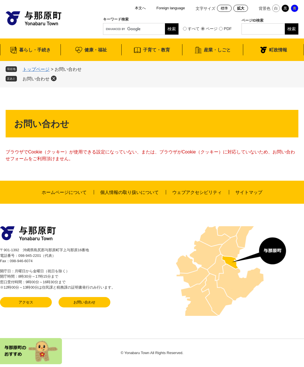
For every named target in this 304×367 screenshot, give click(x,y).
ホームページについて (64, 192)
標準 (224, 8)
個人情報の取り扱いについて (129, 192)
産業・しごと (217, 49)
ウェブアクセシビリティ (197, 192)
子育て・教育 (156, 49)
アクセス (26, 302)
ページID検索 (252, 20)
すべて (194, 28)
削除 (54, 78)
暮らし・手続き (35, 49)
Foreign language (171, 8)
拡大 (240, 8)
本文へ (140, 8)
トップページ (36, 69)
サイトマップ (248, 192)
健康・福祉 (95, 49)
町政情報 (278, 49)
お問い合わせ (36, 78)
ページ (212, 28)
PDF (228, 28)
